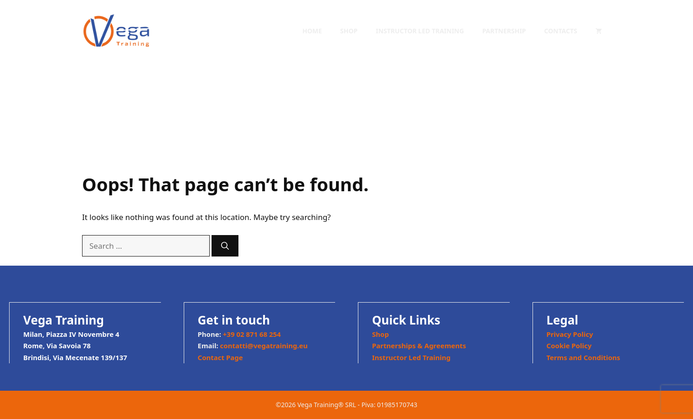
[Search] (225, 246)
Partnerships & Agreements (419, 345)
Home (312, 30)
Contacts (560, 30)
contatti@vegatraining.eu (264, 345)
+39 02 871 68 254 (252, 334)
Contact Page (220, 357)
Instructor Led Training (420, 30)
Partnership (504, 30)
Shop (348, 30)
